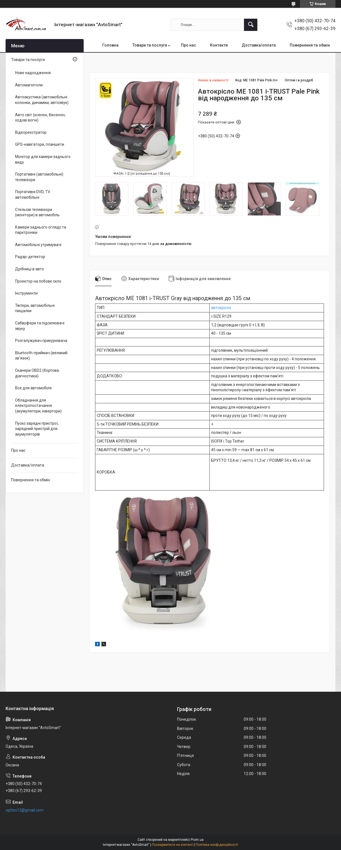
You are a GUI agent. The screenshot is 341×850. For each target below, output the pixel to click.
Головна (110, 45)
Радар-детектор (30, 256)
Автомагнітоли (29, 85)
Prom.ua (197, 840)
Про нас (188, 45)
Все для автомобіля (33, 388)
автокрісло (221, 307)
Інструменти (26, 293)
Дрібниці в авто (29, 269)
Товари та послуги (149, 45)
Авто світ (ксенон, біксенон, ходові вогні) (40, 118)
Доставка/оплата (259, 45)
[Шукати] (250, 25)
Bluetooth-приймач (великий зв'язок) (41, 356)
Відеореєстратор (31, 132)
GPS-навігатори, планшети (39, 144)
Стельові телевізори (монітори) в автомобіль (37, 212)
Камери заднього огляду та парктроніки (40, 230)
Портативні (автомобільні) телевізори (39, 177)
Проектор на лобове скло (38, 281)
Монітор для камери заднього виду (43, 159)
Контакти (219, 45)
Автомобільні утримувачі (38, 244)
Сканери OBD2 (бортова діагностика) (37, 373)
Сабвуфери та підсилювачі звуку (39, 326)
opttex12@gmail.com (24, 810)
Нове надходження (33, 73)
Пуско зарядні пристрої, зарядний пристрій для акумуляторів (37, 428)
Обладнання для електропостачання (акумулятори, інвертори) (38, 405)
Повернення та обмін (310, 45)
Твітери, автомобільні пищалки (35, 308)
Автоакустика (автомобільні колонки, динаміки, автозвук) (42, 100)
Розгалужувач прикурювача (41, 340)
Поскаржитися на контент (172, 845)
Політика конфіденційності (216, 845)
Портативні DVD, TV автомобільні (32, 195)
